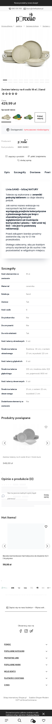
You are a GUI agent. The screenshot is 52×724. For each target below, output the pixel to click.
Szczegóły (20, 172)
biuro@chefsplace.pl (34, 8)
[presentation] (5, 56)
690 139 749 (17, 8)
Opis (7, 172)
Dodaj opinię (46, 496)
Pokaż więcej (40, 117)
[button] (5, 79)
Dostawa (35, 172)
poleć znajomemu (38, 156)
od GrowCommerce (28, 700)
